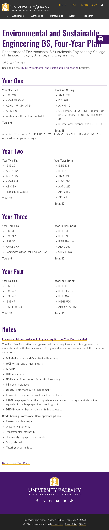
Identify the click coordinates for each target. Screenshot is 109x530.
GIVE (74, 5)
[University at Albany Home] (26, 7)
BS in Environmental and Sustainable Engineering (49, 67)
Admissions (37, 16)
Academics (18, 16)
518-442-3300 (79, 520)
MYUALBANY (89, 5)
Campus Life (56, 16)
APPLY (62, 5)
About (72, 16)
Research (88, 16)
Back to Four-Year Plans (16, 463)
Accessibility (57, 524)
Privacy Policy (71, 524)
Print (106, 39)
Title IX (82, 524)
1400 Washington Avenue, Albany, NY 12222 (43, 520)
